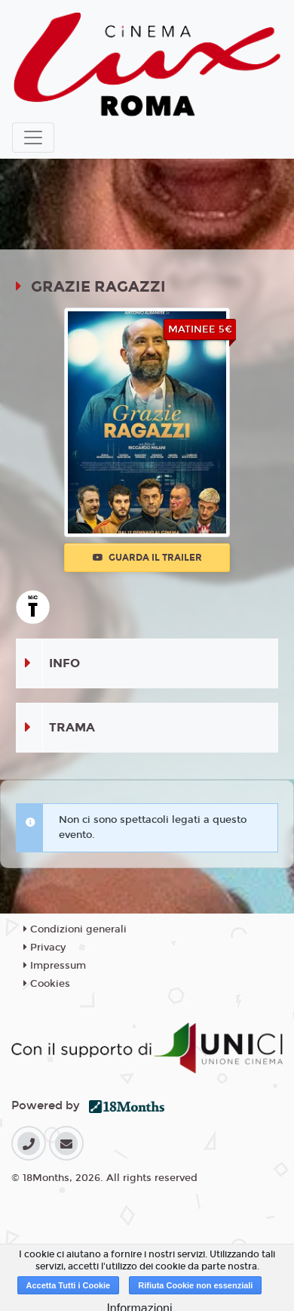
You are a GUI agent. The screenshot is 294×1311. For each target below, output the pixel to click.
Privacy (44, 948)
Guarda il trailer (147, 557)
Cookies (46, 984)
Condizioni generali (75, 929)
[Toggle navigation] (33, 137)
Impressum (54, 966)
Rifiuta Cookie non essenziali (195, 1285)
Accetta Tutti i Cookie (68, 1285)
